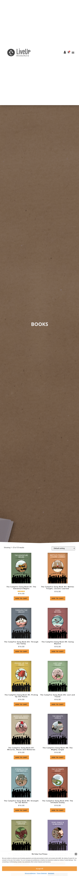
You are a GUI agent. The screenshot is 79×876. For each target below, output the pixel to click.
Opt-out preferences (30, 873)
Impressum (51, 873)
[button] (76, 854)
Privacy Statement (42, 873)
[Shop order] (63, 548)
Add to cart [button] (21, 598)
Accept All (39, 869)
